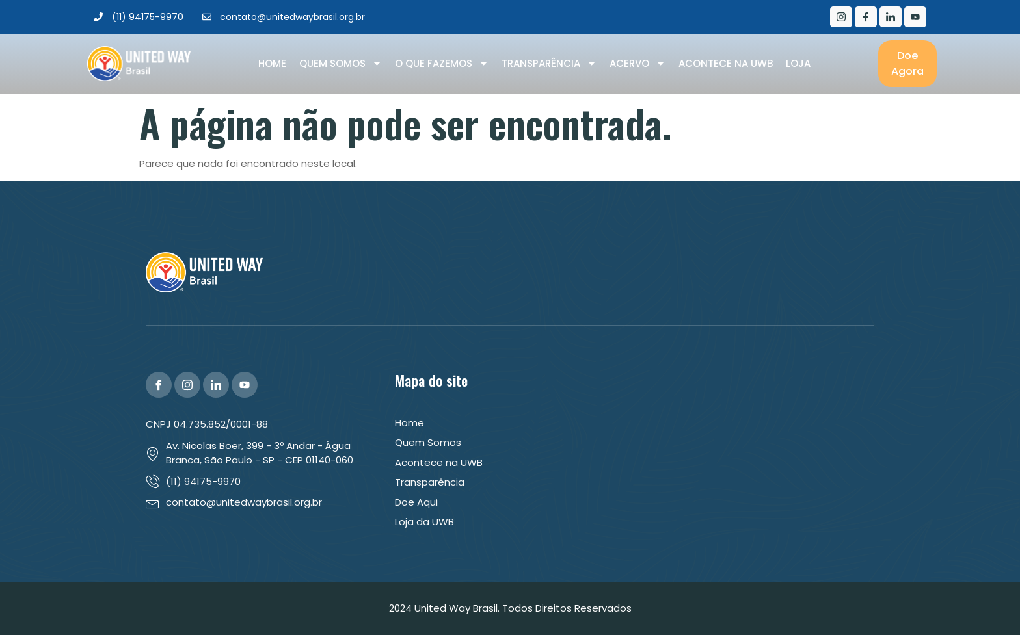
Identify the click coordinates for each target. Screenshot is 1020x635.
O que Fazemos (442, 64)
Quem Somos (340, 64)
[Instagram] (841, 16)
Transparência (549, 64)
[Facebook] (866, 16)
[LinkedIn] (890, 16)
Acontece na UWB (725, 63)
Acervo (637, 64)
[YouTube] (245, 385)
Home (272, 63)
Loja (798, 63)
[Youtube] (915, 16)
